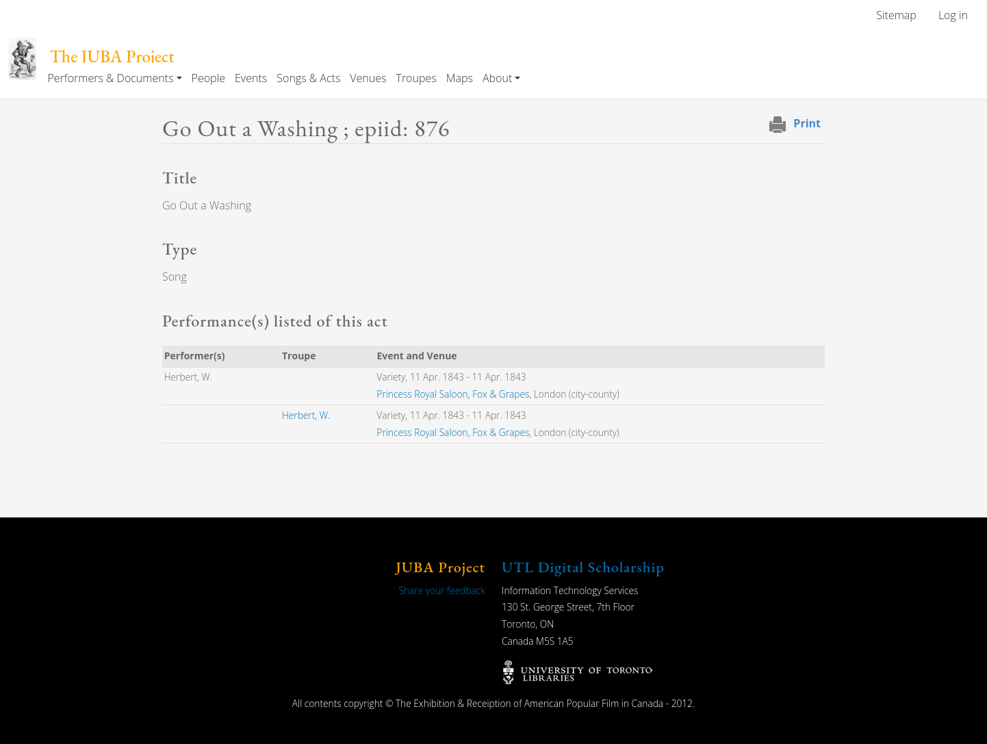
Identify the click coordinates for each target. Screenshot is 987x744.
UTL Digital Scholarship (583, 567)
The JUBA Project (112, 56)
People (208, 78)
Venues (368, 78)
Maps (459, 78)
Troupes (416, 78)
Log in (953, 15)
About (497, 78)
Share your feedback (442, 590)
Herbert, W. (306, 415)
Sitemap (896, 15)
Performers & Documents (110, 78)
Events (251, 78)
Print (807, 123)
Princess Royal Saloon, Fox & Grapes (452, 393)
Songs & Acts (308, 78)
